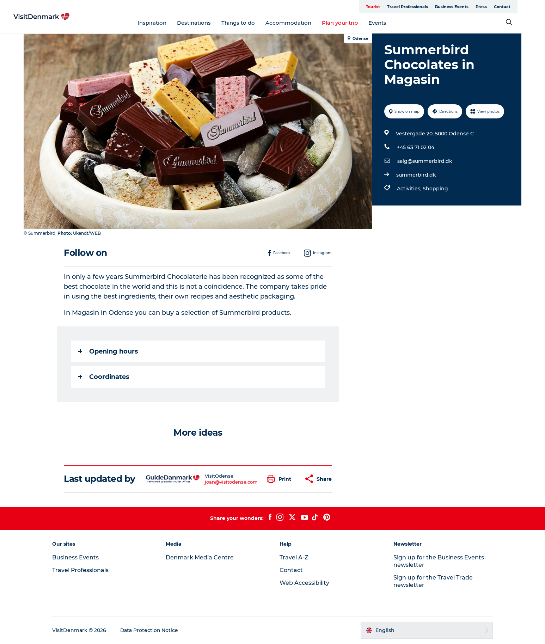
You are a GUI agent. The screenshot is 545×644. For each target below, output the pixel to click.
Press (491, 6)
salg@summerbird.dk (424, 161)
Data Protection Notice (151, 630)
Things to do (248, 22)
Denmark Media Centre (201, 557)
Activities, (410, 188)
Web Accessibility (304, 582)
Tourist (383, 6)
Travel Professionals (418, 6)
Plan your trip (350, 22)
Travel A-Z (294, 557)
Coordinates (104, 377)
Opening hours (109, 351)
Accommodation (299, 22)
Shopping (435, 188)
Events (388, 22)
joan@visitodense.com (231, 482)
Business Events (462, 6)
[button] (281, 479)
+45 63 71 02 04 (415, 147)
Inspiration (162, 22)
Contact (512, 6)
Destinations (204, 22)
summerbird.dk (416, 175)
